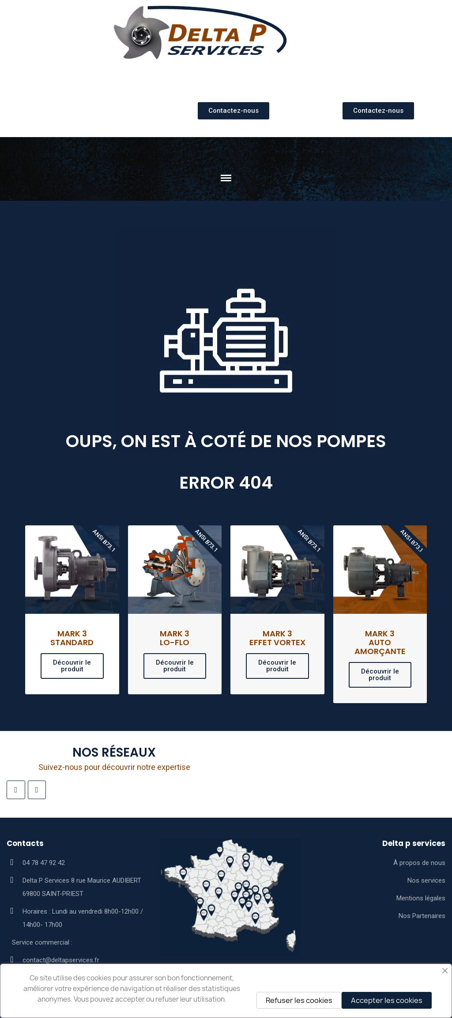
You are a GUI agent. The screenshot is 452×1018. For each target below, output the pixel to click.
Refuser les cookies (299, 1000)
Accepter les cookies (386, 1000)
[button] (233, 110)
